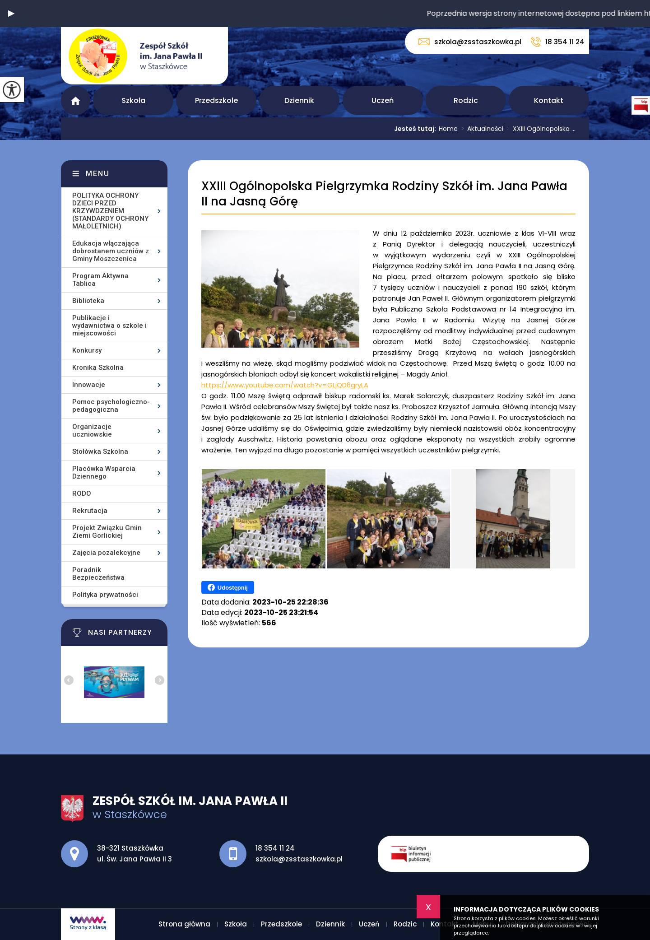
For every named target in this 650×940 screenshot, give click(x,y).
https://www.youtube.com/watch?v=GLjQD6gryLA (284, 385)
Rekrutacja (89, 511)
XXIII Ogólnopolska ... (539, 129)
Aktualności (480, 129)
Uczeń (382, 100)
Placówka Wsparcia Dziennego (103, 472)
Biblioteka (88, 301)
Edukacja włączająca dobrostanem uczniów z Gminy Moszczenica (110, 251)
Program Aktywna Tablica (100, 280)
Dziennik (299, 100)
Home (448, 129)
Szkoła (133, 100)
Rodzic (466, 100)
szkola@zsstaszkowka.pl (469, 41)
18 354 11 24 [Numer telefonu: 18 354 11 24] (275, 848)
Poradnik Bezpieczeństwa (98, 574)
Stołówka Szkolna (100, 451)
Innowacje (88, 385)
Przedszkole (216, 100)
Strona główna (75, 100)
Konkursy (87, 350)
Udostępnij (228, 587)
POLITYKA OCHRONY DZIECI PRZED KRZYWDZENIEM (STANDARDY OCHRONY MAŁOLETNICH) (110, 210)
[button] (11, 13)
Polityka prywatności (105, 595)
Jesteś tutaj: (416, 129)
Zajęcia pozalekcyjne (106, 553)
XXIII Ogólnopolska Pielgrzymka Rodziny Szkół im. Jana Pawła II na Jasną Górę (384, 193)
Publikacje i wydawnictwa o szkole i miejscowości (109, 325)
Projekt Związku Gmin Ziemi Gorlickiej (107, 532)
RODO (81, 493)
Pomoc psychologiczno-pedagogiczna (111, 406)
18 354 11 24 (557, 42)
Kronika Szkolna (98, 367)
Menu (98, 173)
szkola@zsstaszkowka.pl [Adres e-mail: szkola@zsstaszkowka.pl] (299, 859)
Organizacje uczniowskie (92, 430)
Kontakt (548, 100)
